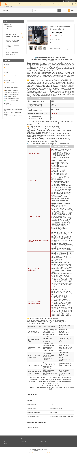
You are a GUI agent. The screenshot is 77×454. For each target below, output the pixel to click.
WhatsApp (55, 385)
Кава (7, 28)
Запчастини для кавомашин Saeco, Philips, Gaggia (12, 34)
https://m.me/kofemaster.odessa (12, 94)
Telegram (49, 385)
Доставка (23, 441)
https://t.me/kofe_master (10, 96)
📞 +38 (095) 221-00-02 (50, 383)
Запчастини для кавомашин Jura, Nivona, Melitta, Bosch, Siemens (12, 41)
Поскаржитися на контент (35, 452)
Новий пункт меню (9, 15)
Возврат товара (43, 441)
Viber (43, 385)
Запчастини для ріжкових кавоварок (12, 49)
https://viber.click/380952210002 (12, 98)
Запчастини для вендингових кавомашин (12, 46)
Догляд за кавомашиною (12, 52)
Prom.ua (45, 449)
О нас (4, 441)
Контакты (5, 443)
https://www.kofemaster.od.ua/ (11, 90)
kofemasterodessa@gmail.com (12, 92)
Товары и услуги (8, 24)
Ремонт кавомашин (10, 54)
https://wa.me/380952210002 (11, 100)
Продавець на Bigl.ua (38, 450)
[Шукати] (59, 10)
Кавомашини (9, 26)
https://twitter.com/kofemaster (14, 112)
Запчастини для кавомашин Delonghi (12, 37)
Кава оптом (8, 30)
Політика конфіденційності (46, 452)
